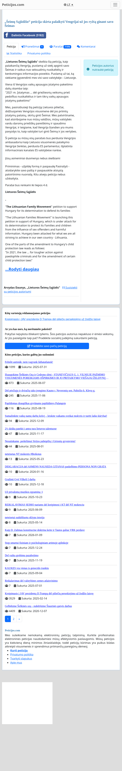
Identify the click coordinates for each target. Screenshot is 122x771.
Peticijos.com (13, 4)
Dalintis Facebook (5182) (24, 82)
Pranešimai (33, 94)
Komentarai (86, 93)
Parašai (60, 94)
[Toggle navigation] (115, 4)
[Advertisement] (61, 38)
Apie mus (16, 709)
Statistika (14, 100)
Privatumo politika (38, 100)
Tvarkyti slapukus (21, 705)
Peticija (11, 93)
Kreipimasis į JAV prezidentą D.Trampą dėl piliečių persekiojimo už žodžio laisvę (52, 366)
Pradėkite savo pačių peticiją (47, 393)
